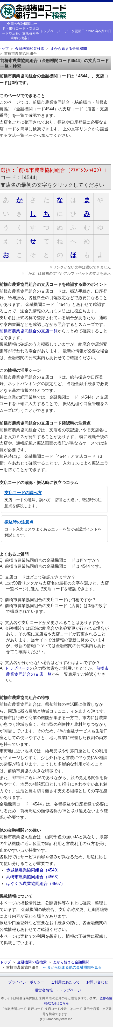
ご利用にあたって (65, 982)
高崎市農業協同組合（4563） (33, 877)
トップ (5, 962)
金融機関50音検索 (29, 49)
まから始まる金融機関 (69, 49)
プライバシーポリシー (26, 982)
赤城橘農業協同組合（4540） (33, 870)
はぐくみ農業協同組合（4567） (35, 883)
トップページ (50, 31)
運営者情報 (44, 990)
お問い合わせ (97, 982)
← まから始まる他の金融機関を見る (72, 967)
